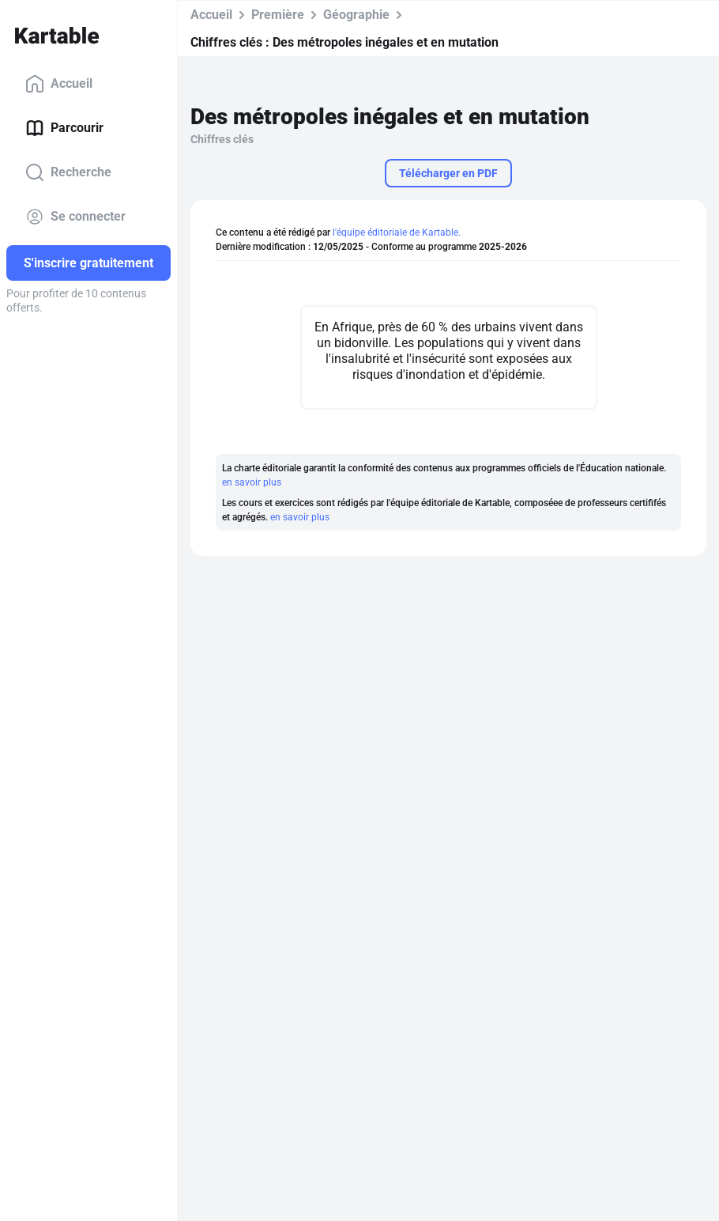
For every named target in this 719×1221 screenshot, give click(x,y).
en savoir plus (251, 482)
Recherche (68, 172)
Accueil (58, 83)
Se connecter (75, 216)
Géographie (356, 14)
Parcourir (64, 128)
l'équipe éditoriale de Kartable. (397, 232)
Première (277, 14)
